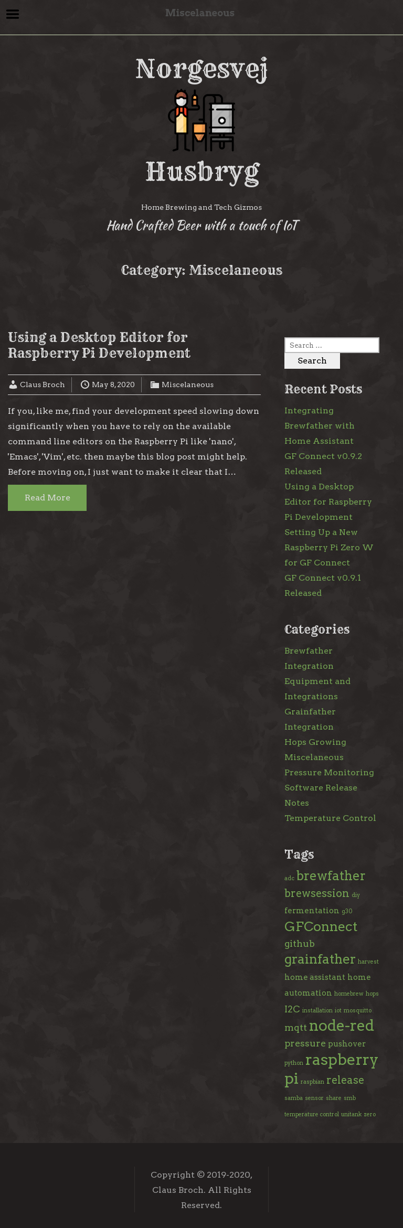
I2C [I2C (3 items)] (292, 1009)
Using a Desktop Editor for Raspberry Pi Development (99, 345)
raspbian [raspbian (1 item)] (312, 1081)
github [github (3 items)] (299, 943)
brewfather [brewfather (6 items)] (331, 875)
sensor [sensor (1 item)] (314, 1098)
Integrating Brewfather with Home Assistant (319, 425)
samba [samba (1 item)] (293, 1098)
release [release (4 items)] (345, 1080)
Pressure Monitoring (329, 772)
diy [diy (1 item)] (356, 895)
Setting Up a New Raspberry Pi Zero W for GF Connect (329, 547)
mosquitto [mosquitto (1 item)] (358, 1010)
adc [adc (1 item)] (289, 878)
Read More (47, 498)
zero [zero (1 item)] (370, 1114)
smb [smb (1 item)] (350, 1098)
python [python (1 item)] (293, 1063)
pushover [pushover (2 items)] (347, 1044)
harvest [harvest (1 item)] (368, 961)
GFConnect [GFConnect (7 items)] (320, 926)
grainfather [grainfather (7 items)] (320, 959)
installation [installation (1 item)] (317, 1010)
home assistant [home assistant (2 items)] (314, 977)
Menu (12, 14)
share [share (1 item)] (334, 1098)
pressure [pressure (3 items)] (305, 1043)
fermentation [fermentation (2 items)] (312, 910)
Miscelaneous (188, 384)
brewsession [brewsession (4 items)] (316, 893)
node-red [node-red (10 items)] (341, 1025)
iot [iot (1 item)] (338, 1010)
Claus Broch (42, 384)
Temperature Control (330, 818)
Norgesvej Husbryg (201, 120)
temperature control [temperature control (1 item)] (311, 1114)
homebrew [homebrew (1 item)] (349, 993)
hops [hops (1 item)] (372, 993)
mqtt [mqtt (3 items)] (295, 1027)
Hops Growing (315, 742)
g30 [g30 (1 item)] (347, 911)
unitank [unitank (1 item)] (351, 1114)
